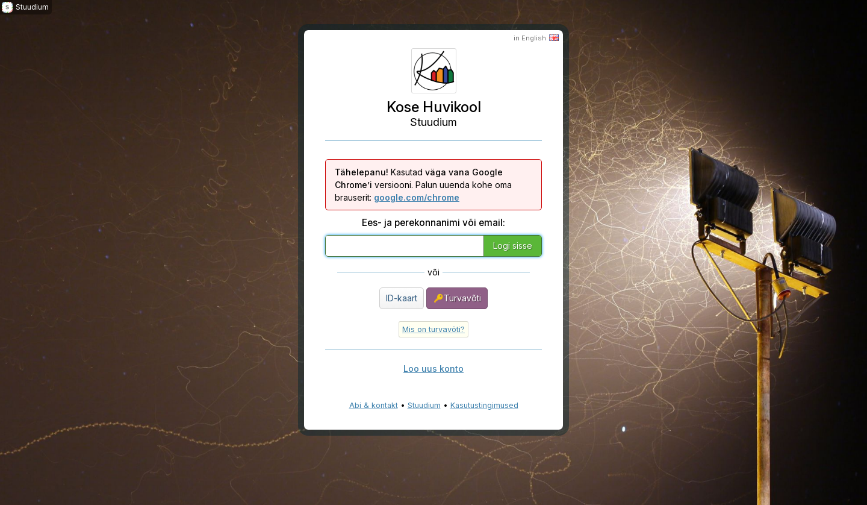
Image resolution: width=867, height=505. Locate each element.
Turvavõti (457, 298)
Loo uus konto (433, 368)
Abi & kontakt (373, 405)
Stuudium (424, 405)
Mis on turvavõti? (433, 329)
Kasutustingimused (484, 405)
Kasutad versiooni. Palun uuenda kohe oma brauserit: (423, 184)
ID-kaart (401, 298)
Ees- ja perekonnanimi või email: (433, 222)
